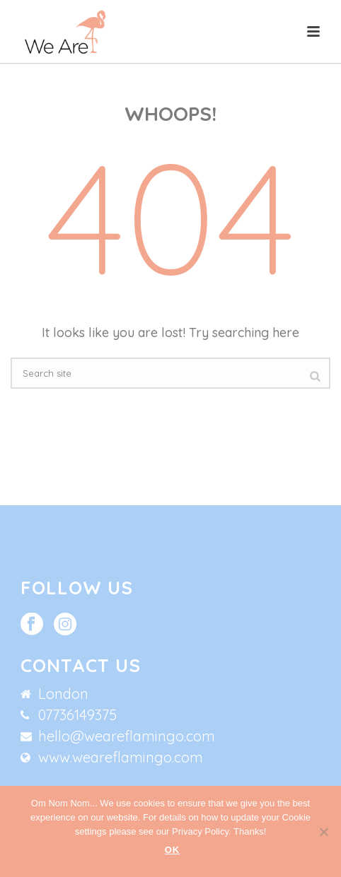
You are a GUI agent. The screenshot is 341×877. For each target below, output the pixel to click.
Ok (172, 849)
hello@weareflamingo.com (126, 736)
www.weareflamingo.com (120, 757)
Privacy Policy (200, 831)
